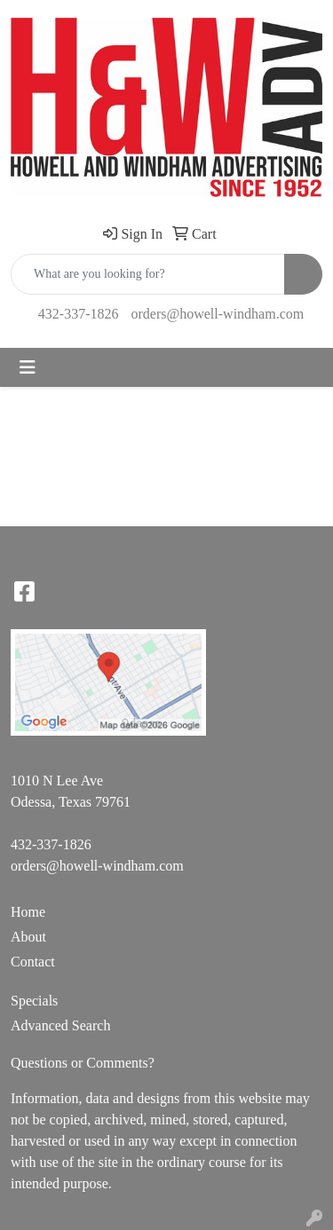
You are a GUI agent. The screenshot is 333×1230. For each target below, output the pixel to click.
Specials (34, 1000)
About (28, 936)
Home (28, 911)
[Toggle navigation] (27, 367)
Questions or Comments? (83, 1062)
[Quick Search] (148, 274)
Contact (33, 961)
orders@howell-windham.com (217, 313)
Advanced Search (60, 1025)
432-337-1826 (78, 313)
